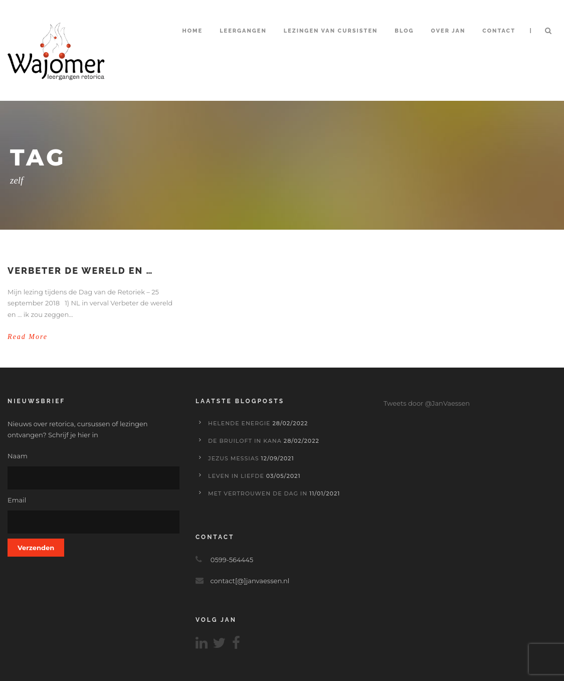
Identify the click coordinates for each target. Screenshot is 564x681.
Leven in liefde (236, 475)
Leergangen (243, 31)
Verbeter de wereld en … (80, 270)
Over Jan (448, 31)
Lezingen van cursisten (331, 31)
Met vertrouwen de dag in (257, 493)
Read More (28, 336)
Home (192, 31)
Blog (404, 31)
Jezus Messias (233, 458)
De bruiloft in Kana (245, 440)
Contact (498, 31)
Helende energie (239, 423)
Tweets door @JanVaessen (427, 403)
